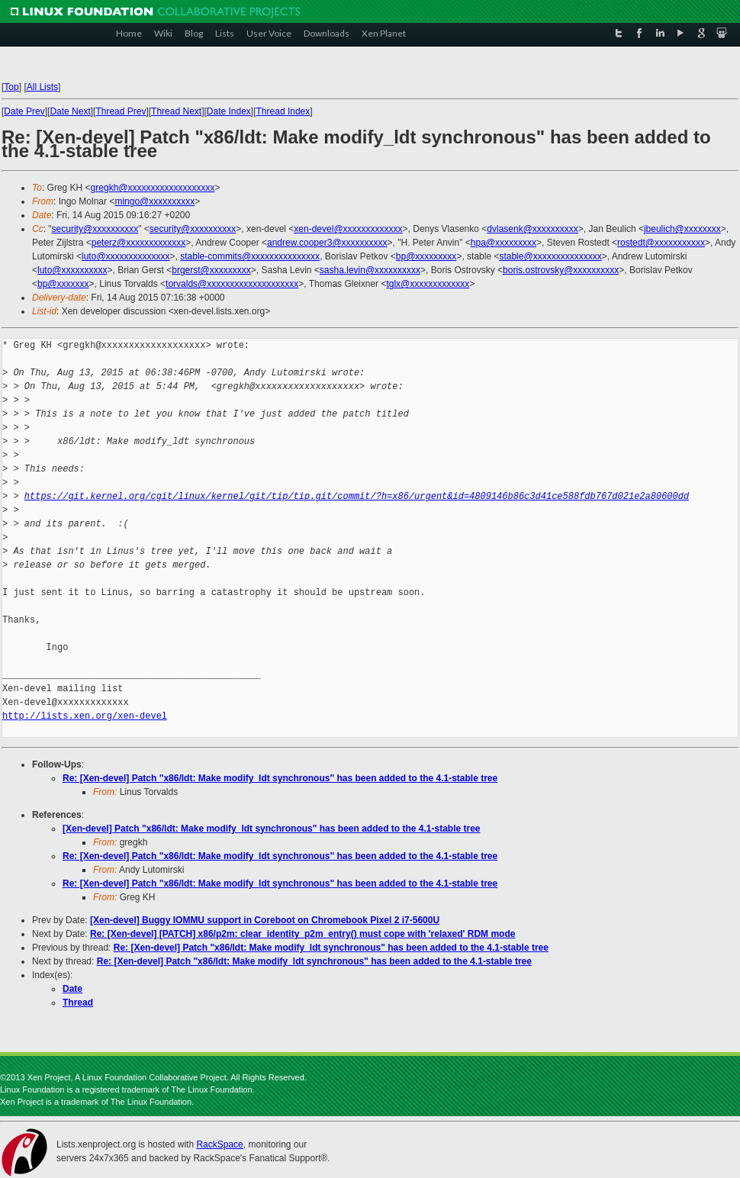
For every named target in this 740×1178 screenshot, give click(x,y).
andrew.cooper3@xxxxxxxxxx (327, 242)
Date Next (70, 111)
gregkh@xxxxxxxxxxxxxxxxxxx (153, 187)
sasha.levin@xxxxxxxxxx (370, 270)
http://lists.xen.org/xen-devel (84, 716)
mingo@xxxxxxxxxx (154, 201)
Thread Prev (120, 111)
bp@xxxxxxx (63, 283)
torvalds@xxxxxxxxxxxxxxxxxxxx (232, 283)
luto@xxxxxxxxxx (72, 270)
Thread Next (176, 111)
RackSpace (219, 1144)
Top (11, 87)
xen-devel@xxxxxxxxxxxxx (348, 229)
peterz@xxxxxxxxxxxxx (139, 242)
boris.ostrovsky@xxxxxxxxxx (561, 270)
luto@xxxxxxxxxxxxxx (126, 256)
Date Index (229, 111)
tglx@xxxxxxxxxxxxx (427, 283)
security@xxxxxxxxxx (95, 229)
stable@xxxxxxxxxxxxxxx (550, 256)
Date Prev (24, 111)
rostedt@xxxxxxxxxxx (661, 242)
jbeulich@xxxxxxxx (682, 229)
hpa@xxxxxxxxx (503, 242)
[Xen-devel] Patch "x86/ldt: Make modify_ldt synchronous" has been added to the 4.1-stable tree (272, 828)
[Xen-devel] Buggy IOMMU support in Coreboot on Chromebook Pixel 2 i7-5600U (264, 920)
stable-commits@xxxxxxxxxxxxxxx (250, 256)
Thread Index (283, 111)
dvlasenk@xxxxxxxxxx (532, 229)
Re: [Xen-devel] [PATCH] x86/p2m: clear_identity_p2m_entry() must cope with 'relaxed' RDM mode (302, 934)
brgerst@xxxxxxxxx (211, 270)
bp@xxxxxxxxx (426, 256)
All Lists (42, 87)
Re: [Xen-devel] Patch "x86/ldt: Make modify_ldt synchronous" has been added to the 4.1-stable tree (280, 778)
